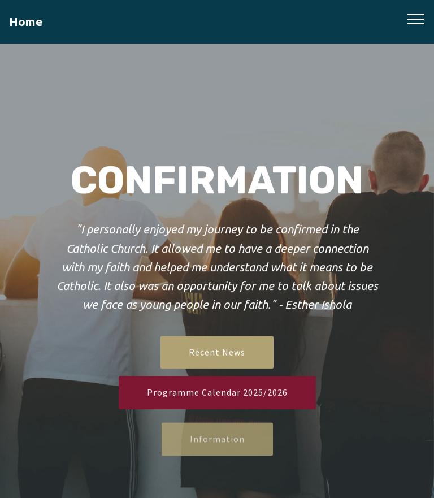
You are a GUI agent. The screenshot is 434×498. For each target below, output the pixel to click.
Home (25, 21)
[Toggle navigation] (416, 19)
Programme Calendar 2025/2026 (217, 393)
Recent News (217, 353)
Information (217, 446)
